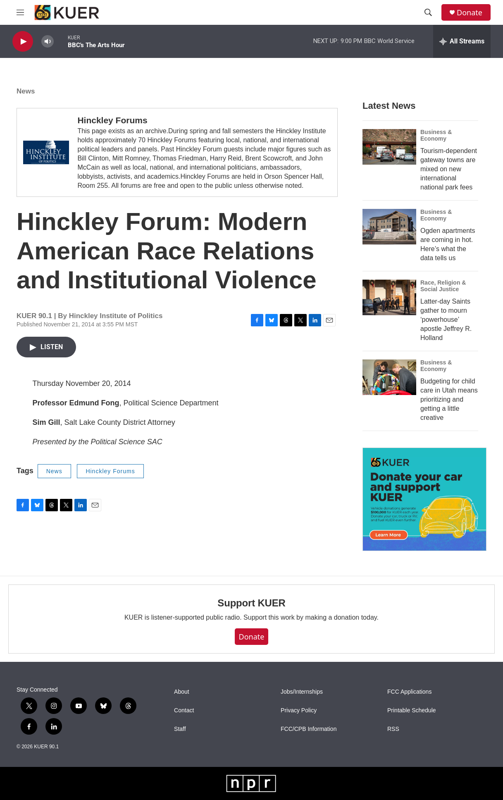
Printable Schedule (411, 710)
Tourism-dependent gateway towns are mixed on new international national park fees (448, 169)
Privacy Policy (299, 710)
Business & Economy (436, 135)
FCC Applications (409, 692)
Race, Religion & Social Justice (443, 285)
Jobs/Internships (302, 692)
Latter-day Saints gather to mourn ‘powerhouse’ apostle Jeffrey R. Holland (446, 319)
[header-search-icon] (428, 12)
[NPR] (251, 783)
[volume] (48, 41)
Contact (184, 710)
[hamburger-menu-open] (20, 12)
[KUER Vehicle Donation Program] (424, 499)
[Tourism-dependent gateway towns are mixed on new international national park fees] (389, 147)
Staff (180, 729)
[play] (22, 41)
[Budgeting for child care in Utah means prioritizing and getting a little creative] (389, 377)
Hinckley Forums (112, 120)
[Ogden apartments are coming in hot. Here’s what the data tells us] (389, 226)
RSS (393, 729)
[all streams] (462, 41)
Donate (469, 12)
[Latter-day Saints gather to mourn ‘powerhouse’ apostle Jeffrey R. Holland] (389, 297)
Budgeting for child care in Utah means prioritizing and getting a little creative (449, 399)
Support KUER (251, 602)
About (181, 692)
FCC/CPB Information (308, 729)
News (26, 91)
